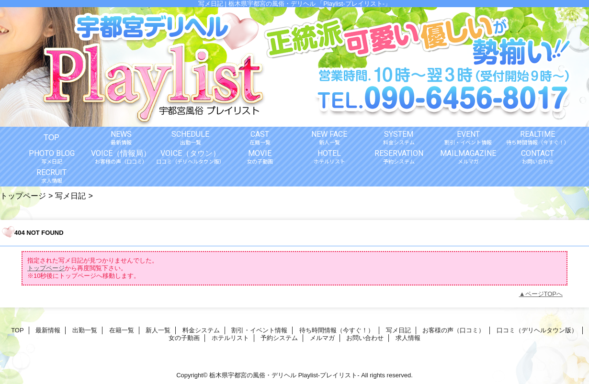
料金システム (201, 330)
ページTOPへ (544, 293)
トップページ (23, 195)
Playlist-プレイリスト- (329, 375)
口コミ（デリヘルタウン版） (537, 330)
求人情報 (408, 337)
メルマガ (322, 337)
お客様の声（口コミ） (453, 330)
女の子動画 (184, 337)
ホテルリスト (230, 337)
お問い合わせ (365, 337)
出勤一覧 (84, 330)
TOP (51, 137)
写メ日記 (70, 195)
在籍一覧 (121, 330)
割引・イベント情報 (259, 330)
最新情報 (47, 330)
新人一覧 (158, 330)
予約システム (279, 337)
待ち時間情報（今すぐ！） (336, 330)
